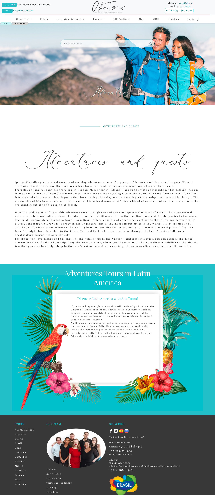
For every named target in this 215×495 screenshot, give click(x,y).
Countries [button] (23, 19)
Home (6, 23)
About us (173, 19)
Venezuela (21, 484)
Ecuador (19, 461)
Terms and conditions (59, 483)
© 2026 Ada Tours (119, 463)
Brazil (18, 443)
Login (193, 19)
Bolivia (19, 439)
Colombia (20, 452)
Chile (18, 448)
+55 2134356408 (183, 6)
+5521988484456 (185, 3)
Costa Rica (21, 457)
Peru (17, 479)
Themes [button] (98, 19)
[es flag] (121, 430)
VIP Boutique (121, 19)
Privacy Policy (54, 478)
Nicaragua (21, 470)
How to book (53, 474)
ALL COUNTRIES (24, 430)
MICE (156, 19)
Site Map (51, 487)
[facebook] (111, 430)
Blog (141, 19)
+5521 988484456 (121, 470)
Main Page (52, 492)
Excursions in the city (70, 19)
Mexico (19, 466)
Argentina (21, 434)
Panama (19, 475)
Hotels (6, 5)
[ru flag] (126, 430)
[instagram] (116, 430)
